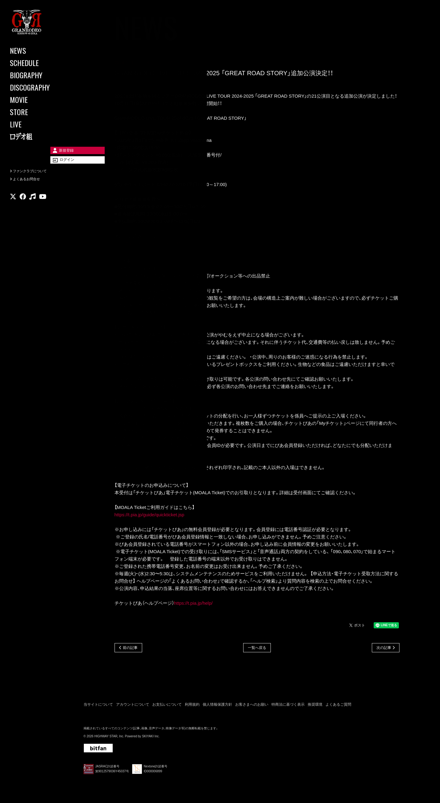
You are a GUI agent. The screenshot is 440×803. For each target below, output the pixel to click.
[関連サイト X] (13, 207)
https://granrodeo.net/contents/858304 (154, 244)
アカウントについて (132, 706)
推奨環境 (315, 706)
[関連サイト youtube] (42, 207)
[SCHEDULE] (37, 62)
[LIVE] (37, 124)
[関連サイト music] (32, 207)
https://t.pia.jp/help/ (193, 604)
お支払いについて (167, 706)
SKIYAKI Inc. (150, 738)
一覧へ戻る (257, 649)
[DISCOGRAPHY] (37, 87)
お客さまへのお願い (251, 706)
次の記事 (383, 649)
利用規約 (192, 706)
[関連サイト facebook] (23, 207)
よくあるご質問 (338, 706)
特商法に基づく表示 (288, 706)
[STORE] (37, 111)
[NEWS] (37, 50)
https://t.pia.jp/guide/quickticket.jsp (150, 515)
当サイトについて (98, 706)
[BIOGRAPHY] (37, 75)
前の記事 (130, 649)
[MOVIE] (37, 99)
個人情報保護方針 (217, 706)
